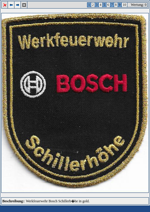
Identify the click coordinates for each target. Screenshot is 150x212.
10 (124, 5)
